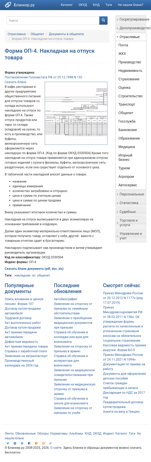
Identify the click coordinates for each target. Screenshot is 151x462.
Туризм (124, 168)
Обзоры (43, 433)
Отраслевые (17, 34)
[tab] (130, 19)
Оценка (125, 88)
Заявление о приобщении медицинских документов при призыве (73, 322)
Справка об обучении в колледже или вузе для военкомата (71, 337)
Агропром (126, 177)
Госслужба (127, 121)
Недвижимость (130, 71)
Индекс (108, 433)
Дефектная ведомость (21, 342)
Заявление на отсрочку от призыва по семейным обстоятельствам (73, 308)
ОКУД (83, 5)
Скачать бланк (15, 82)
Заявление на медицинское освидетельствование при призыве (74, 374)
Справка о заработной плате (26, 351)
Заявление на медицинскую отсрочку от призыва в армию (75, 389)
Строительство (131, 96)
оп (33, 275)
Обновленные (25, 433)
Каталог (67, 5)
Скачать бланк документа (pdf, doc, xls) (34, 269)
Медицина (127, 147)
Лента (9, 433)
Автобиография (65, 299)
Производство (130, 62)
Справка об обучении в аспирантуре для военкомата (71, 360)
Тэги (108, 5)
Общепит (37, 34)
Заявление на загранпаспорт (26, 356)
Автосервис (128, 185)
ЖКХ (122, 54)
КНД (96, 5)
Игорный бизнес (125, 157)
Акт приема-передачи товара (26, 346)
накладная (22, 275)
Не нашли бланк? (130, 5)
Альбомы (76, 433)
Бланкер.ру (24, 5)
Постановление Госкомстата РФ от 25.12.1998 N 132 (43, 77)
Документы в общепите (66, 34)
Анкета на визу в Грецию (121, 411)
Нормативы (59, 433)
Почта (123, 45)
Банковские (128, 130)
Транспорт (127, 104)
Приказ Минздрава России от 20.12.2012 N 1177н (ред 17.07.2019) (123, 298)
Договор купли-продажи (23, 327)
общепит (43, 275)
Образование (129, 138)
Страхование (129, 79)
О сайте (56, 448)
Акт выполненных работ (23, 323)
